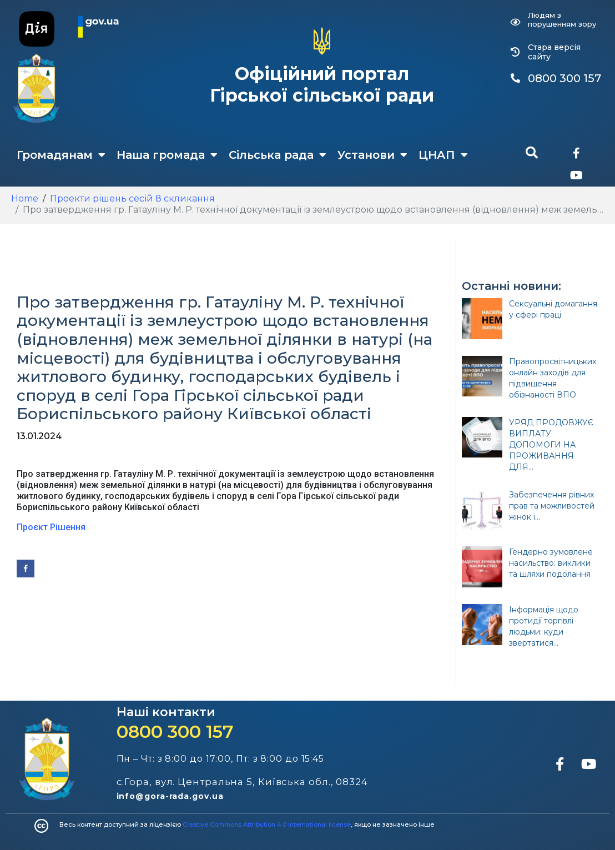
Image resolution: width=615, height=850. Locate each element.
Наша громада (167, 155)
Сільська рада (277, 155)
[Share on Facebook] (25, 568)
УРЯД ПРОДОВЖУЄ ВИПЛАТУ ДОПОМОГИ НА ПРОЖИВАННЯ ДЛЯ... (551, 445)
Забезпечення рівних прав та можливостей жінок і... (551, 506)
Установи (372, 155)
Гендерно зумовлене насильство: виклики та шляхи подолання (551, 563)
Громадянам (61, 155)
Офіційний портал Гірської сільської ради (322, 84)
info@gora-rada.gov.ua (170, 796)
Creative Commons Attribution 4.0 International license (267, 824)
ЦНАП (443, 155)
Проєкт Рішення (51, 527)
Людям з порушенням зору (562, 19)
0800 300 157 (175, 731)
